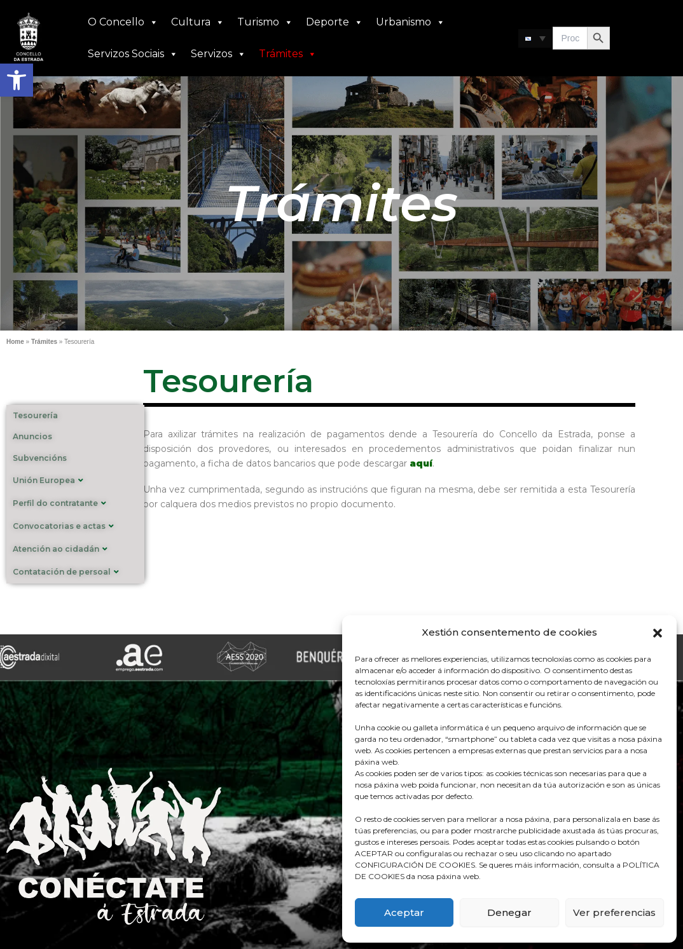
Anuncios (32, 436)
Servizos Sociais (133, 54)
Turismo (265, 22)
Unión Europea (48, 480)
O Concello (123, 22)
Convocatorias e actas (63, 526)
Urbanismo (410, 22)
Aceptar (404, 912)
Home (15, 341)
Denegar (509, 912)
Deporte (334, 22)
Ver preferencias (614, 912)
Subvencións (40, 458)
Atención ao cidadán (60, 549)
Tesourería (35, 415)
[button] (16, 80)
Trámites (288, 54)
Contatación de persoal (66, 572)
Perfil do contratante (59, 503)
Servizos (218, 54)
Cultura (197, 22)
